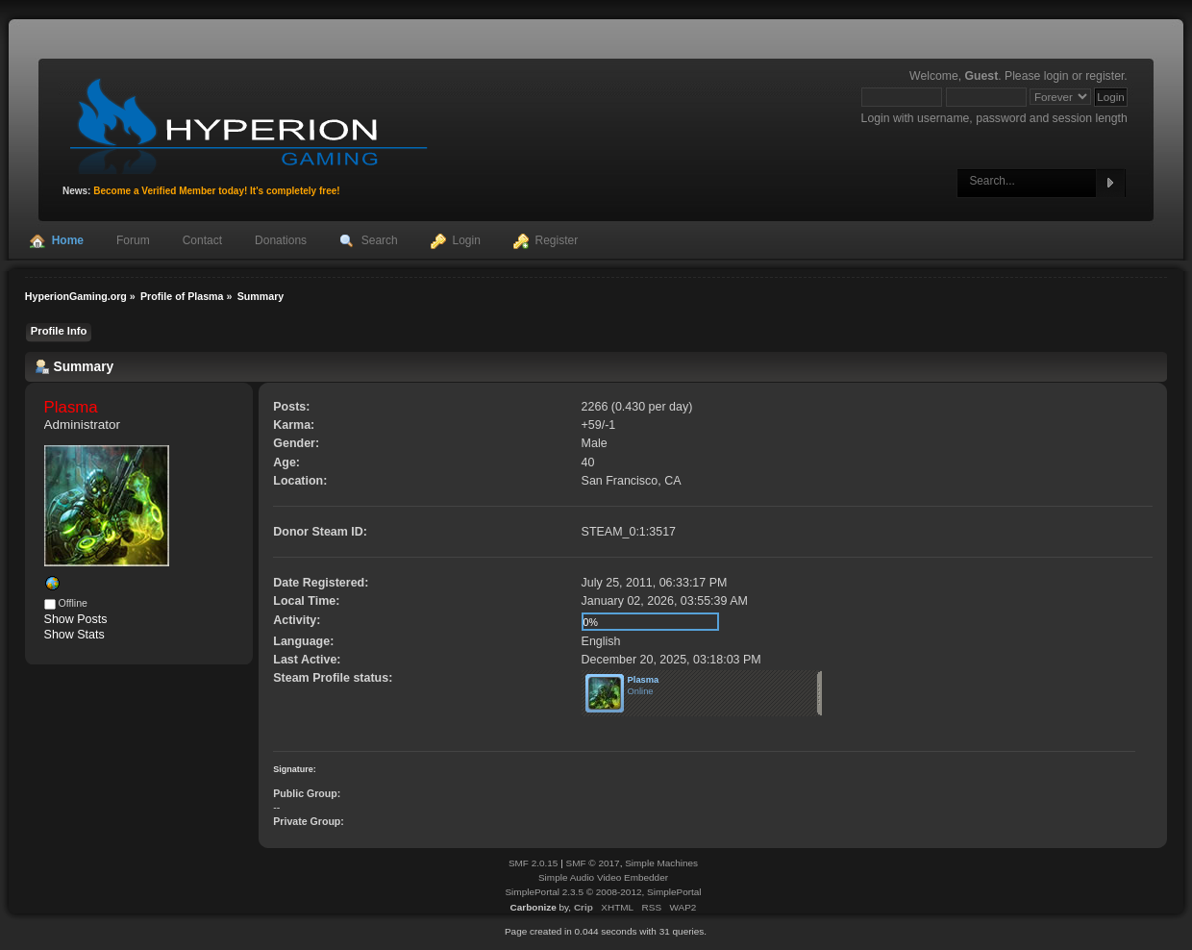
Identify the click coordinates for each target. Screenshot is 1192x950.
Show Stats (74, 634)
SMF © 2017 (593, 863)
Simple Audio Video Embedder (603, 877)
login (1056, 76)
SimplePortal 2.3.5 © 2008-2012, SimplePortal (603, 892)
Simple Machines (661, 863)
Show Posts (76, 619)
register (1104, 76)
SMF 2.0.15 (534, 863)
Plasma (643, 680)
